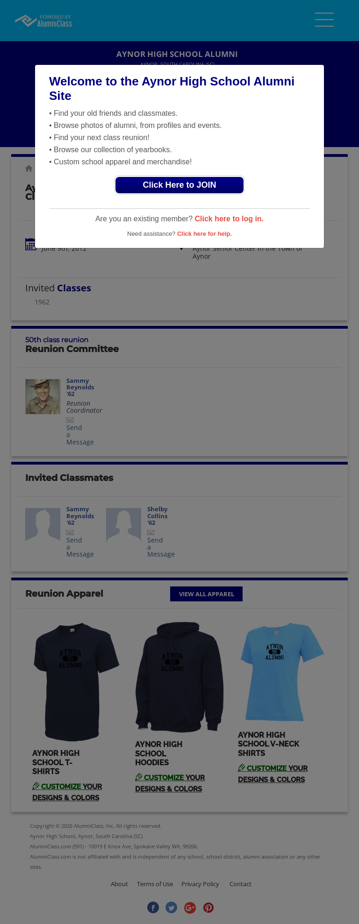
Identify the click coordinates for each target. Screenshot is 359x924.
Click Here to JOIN (179, 185)
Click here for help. (204, 233)
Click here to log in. (229, 219)
